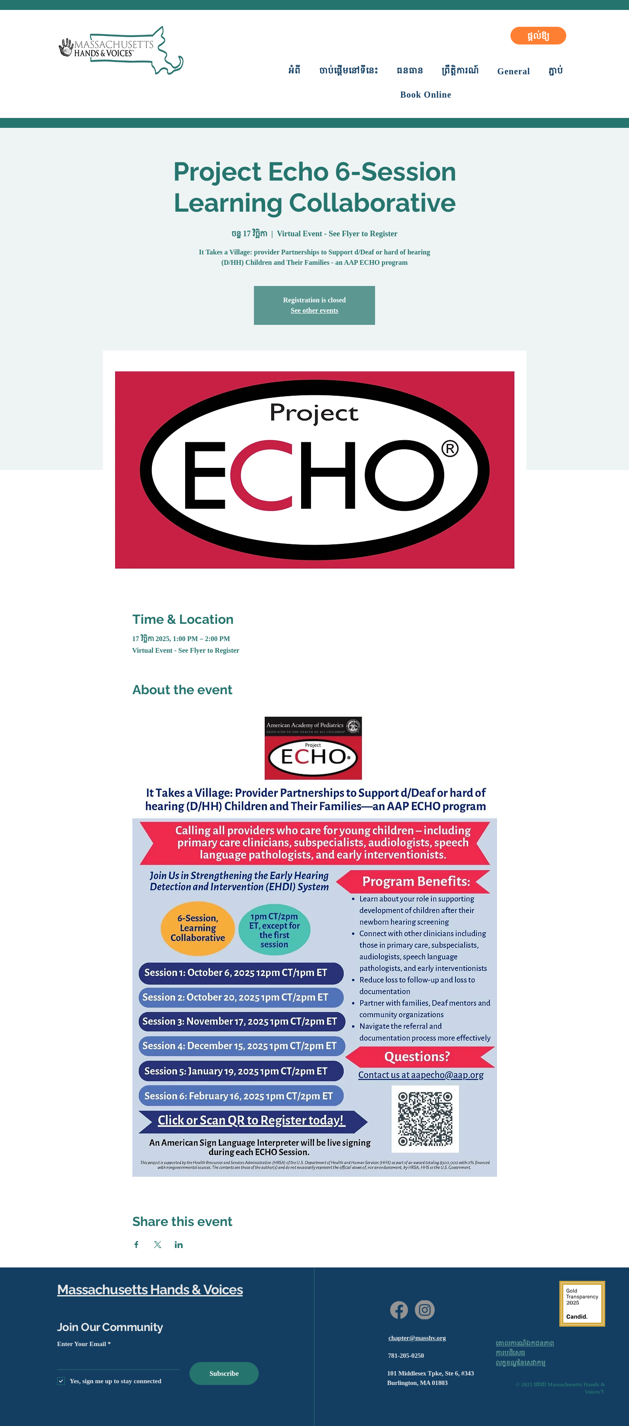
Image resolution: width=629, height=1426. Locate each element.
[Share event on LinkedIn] (179, 1244)
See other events (314, 310)
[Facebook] (399, 1310)
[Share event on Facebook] (136, 1244)
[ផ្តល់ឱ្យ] (538, 35)
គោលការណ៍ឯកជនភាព (525, 1343)
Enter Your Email (81, 1344)
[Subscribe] (224, 1373)
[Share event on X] (158, 1244)
